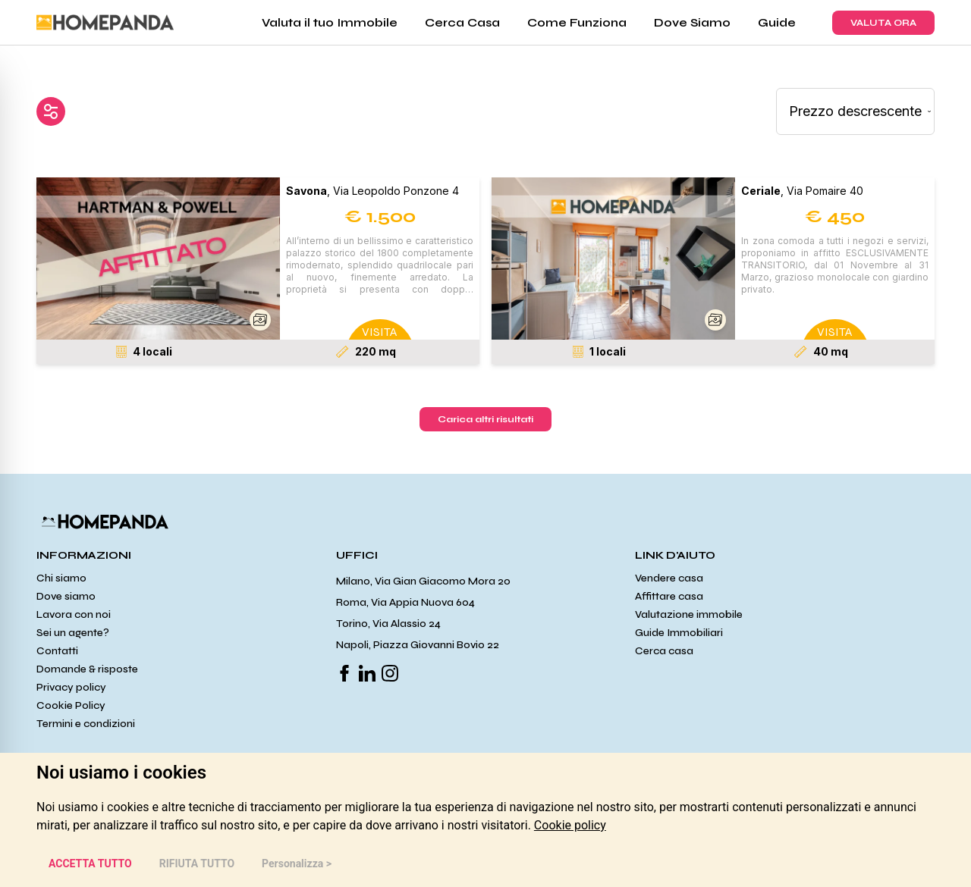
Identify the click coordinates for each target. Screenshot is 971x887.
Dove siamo (66, 596)
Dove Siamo (692, 22)
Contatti (57, 650)
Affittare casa (669, 596)
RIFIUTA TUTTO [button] (196, 863)
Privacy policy (71, 687)
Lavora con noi (73, 614)
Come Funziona (577, 22)
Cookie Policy (70, 705)
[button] (158, 258)
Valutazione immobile (689, 614)
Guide (777, 22)
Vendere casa (669, 578)
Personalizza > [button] (297, 863)
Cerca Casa (462, 22)
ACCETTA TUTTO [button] (90, 863)
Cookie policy (570, 825)
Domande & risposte (87, 669)
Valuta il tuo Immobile (330, 22)
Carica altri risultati (485, 419)
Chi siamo (61, 578)
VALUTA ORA (883, 22)
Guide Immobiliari (679, 632)
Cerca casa (664, 650)
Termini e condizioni (85, 723)
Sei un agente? (72, 632)
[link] (570, 825)
